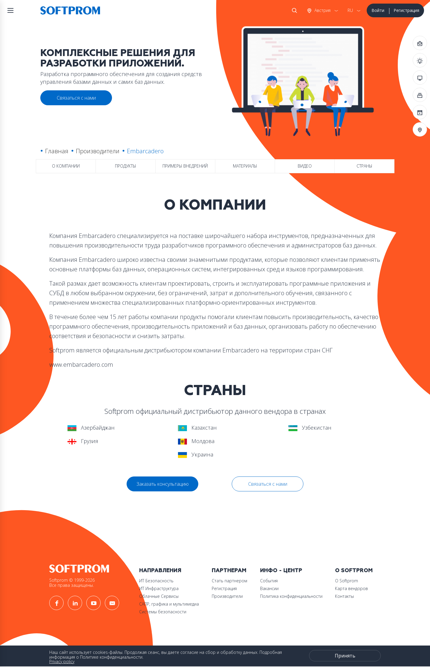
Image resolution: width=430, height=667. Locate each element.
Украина (195, 454)
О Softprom (354, 570)
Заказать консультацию (162, 484)
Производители (97, 151)
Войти (377, 10)
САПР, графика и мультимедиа (169, 604)
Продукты (125, 166)
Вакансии (269, 588)
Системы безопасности (162, 612)
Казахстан (197, 427)
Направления (160, 570)
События (269, 581)
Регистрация (406, 10)
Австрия (322, 10)
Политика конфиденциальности (291, 596)
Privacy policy (61, 661)
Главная (56, 151)
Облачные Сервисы (159, 596)
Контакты (344, 596)
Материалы (245, 166)
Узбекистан (309, 427)
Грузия (82, 441)
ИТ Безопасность (156, 581)
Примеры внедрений (185, 166)
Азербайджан (91, 427)
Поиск (293, 10)
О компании (66, 166)
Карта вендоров (351, 588)
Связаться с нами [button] (76, 98)
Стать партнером (229, 581)
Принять (345, 655)
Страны (364, 166)
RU (350, 10)
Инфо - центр (281, 570)
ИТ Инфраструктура (159, 588)
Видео (305, 166)
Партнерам (229, 570)
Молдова (196, 441)
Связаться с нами (267, 484)
